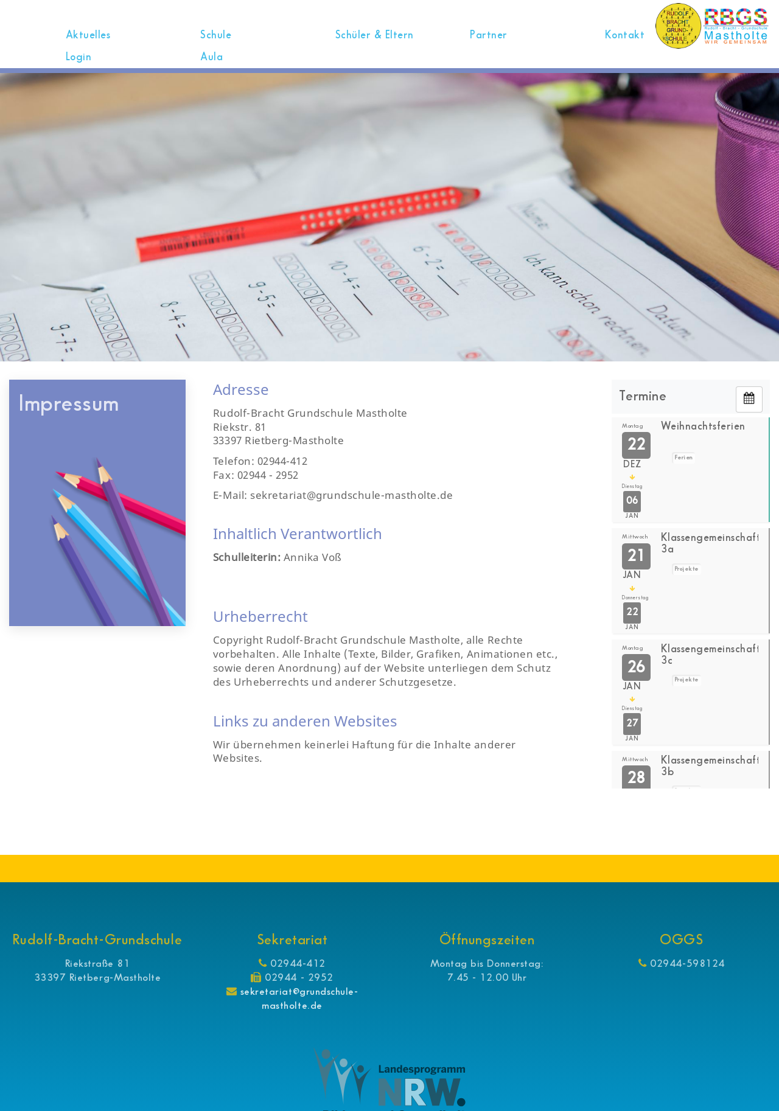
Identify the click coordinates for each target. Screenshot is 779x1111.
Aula (211, 57)
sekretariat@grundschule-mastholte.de (299, 998)
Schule (217, 35)
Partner (487, 35)
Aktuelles (89, 35)
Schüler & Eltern (375, 35)
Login (79, 57)
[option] (389, 217)
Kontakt (623, 35)
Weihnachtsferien (706, 426)
